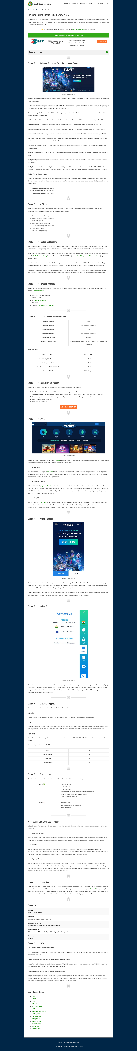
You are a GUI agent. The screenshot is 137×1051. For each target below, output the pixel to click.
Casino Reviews (36, 10)
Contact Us (66, 1046)
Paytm (37, 300)
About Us (74, 1046)
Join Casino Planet (68, 407)
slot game (50, 472)
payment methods (38, 291)
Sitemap (81, 1046)
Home (29, 10)
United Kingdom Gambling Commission (89, 256)
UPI (95, 889)
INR (90, 889)
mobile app (49, 685)
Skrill (40, 305)
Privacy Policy (57, 1046)
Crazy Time (43, 502)
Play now (102, 41)
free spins (38, 141)
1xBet (33, 1001)
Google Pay (43, 300)
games (58, 460)
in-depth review (34, 894)
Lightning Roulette (46, 486)
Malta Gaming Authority (40, 256)
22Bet (33, 996)
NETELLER (45, 305)
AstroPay (52, 305)
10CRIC (34, 999)
